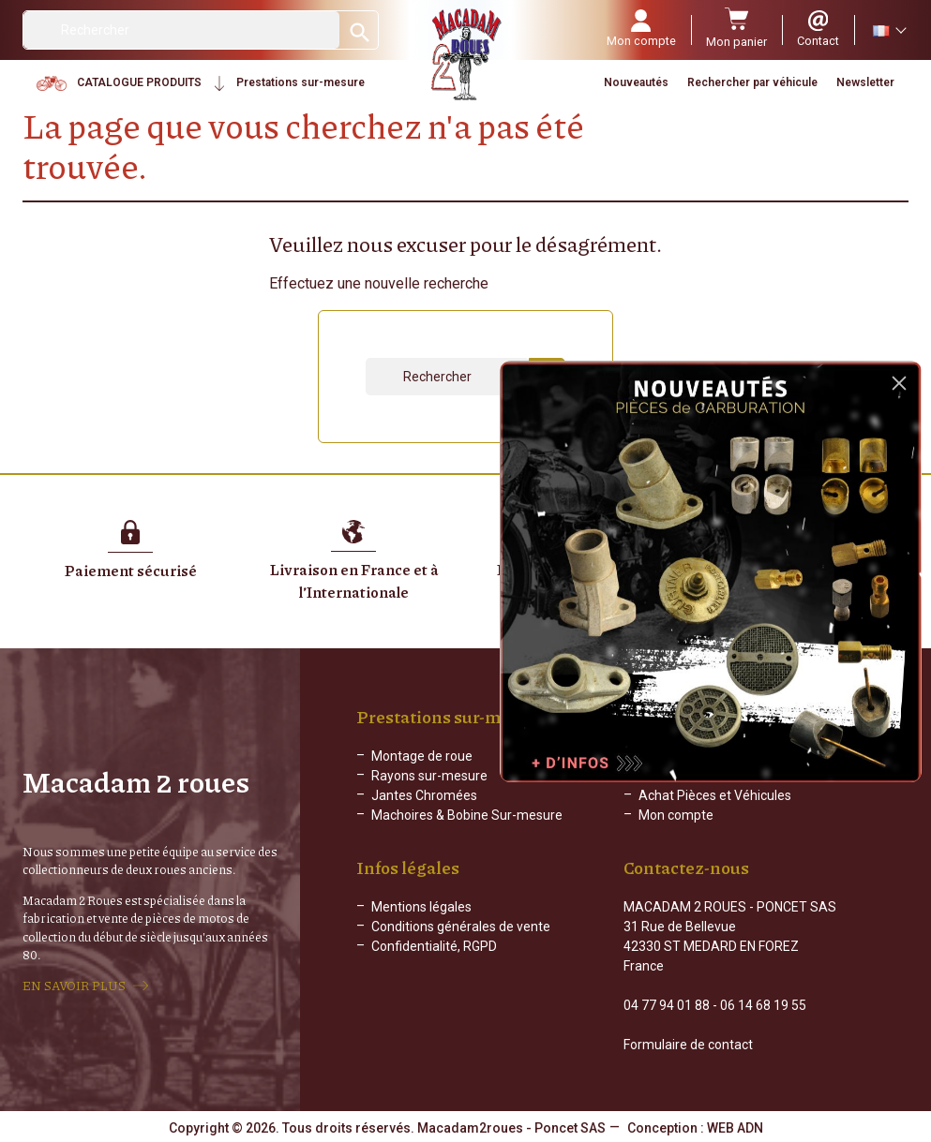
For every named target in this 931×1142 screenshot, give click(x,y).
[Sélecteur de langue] (888, 30)
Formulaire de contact (688, 1044)
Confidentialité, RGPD (434, 946)
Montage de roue (422, 756)
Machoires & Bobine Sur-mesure (467, 815)
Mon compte (675, 815)
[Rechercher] (181, 30)
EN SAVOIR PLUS (74, 985)
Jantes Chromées (424, 795)
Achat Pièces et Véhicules (714, 795)
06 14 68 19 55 (763, 1005)
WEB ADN (735, 1127)
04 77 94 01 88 (666, 1005)
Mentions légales (421, 906)
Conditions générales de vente (460, 926)
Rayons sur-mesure (429, 775)
